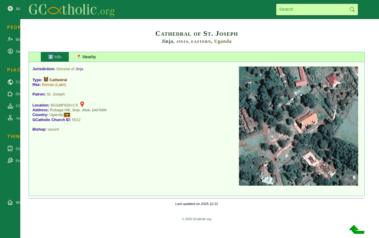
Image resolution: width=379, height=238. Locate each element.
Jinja (79, 69)
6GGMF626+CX (64, 105)
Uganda (223, 41)
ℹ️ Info (54, 56)
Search (352, 9)
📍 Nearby (86, 56)
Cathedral (58, 80)
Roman (48, 84)
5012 (76, 120)
